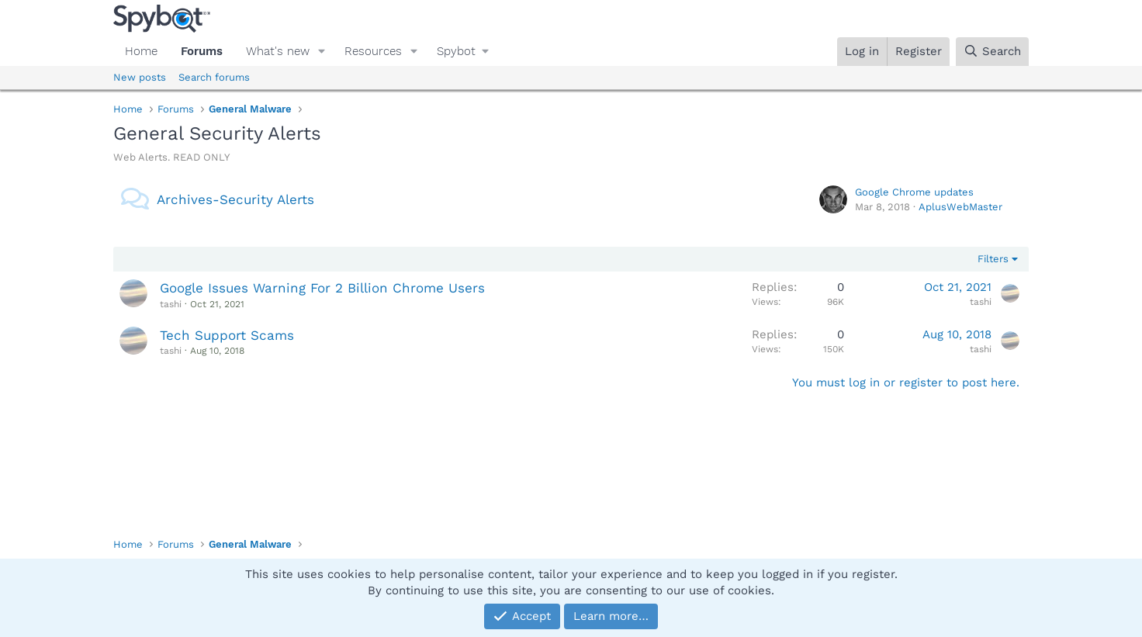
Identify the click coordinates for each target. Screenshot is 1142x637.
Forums (202, 51)
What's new (278, 51)
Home (141, 51)
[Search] (992, 51)
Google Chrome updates (914, 192)
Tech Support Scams (227, 335)
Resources (373, 51)
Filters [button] (993, 259)
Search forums (214, 77)
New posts (139, 77)
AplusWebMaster (960, 207)
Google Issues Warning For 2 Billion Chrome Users (322, 288)
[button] (322, 51)
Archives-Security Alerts (235, 199)
